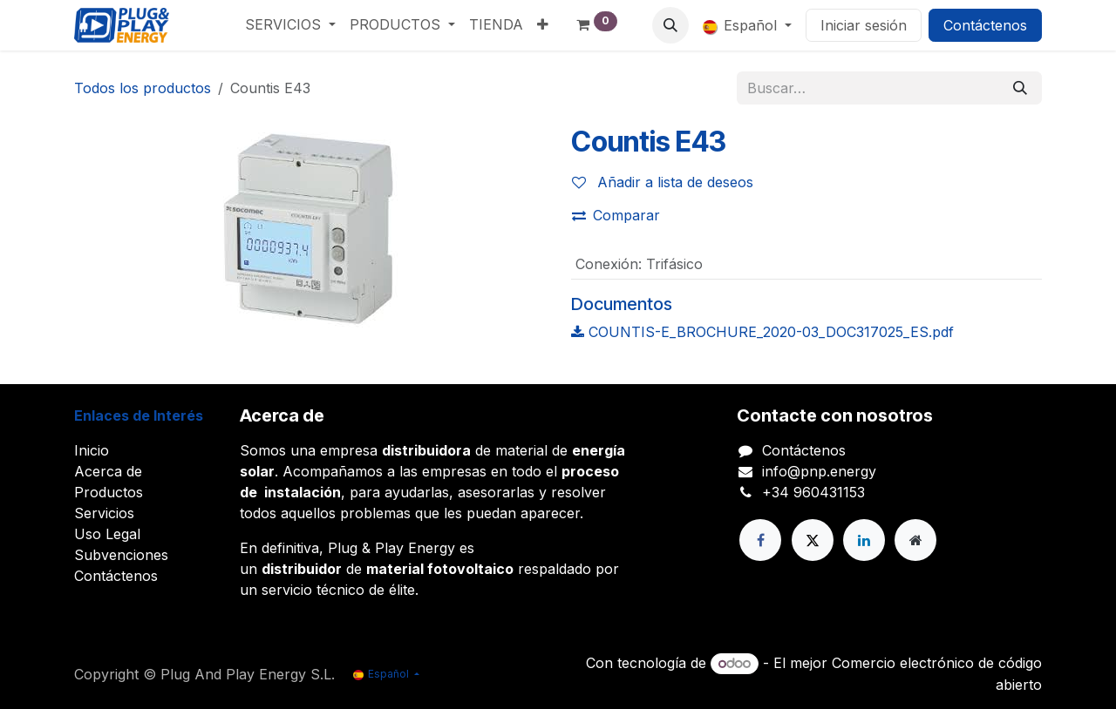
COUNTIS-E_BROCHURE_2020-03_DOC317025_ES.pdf (762, 332)
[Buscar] (1020, 88)
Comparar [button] (616, 215)
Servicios (104, 513)
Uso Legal (107, 534)
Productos (108, 492)
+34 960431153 (813, 492)
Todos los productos (142, 88)
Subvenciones (121, 555)
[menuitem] (290, 24)
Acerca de (108, 471)
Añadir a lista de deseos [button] (662, 182)
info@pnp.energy (819, 471)
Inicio (91, 450)
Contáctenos (985, 25)
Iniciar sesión (863, 25)
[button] (670, 25)
